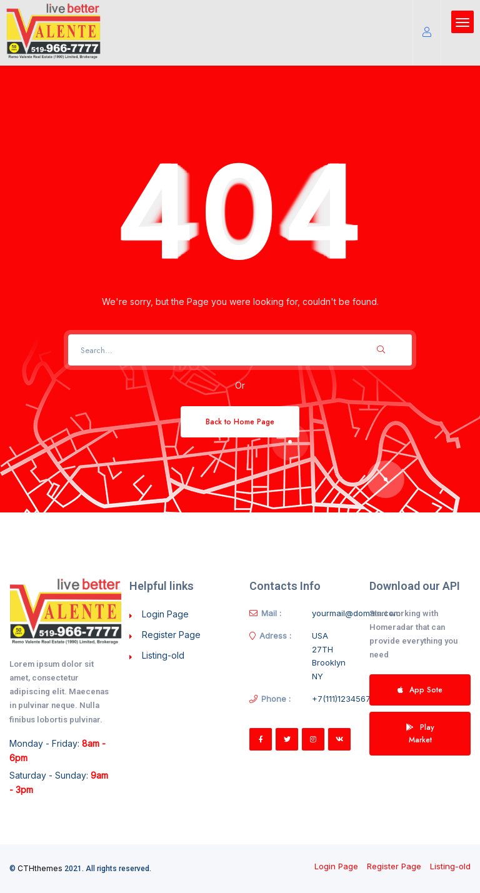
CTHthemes (40, 868)
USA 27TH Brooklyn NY (329, 656)
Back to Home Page (240, 421)
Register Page (171, 634)
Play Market (420, 733)
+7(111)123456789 (346, 699)
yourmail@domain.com (356, 613)
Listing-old (163, 655)
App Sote (420, 689)
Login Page (165, 614)
